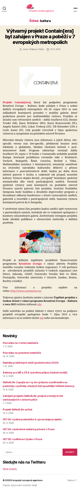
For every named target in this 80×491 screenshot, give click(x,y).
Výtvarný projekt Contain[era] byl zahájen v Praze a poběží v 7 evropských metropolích (40, 36)
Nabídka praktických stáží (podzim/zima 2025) (31, 362)
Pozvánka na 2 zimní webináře (20, 342)
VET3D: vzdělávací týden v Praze (22, 439)
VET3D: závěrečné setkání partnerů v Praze (29, 429)
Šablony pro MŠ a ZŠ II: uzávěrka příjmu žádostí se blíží (35, 372)
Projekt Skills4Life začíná (17, 409)
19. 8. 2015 (55, 49)
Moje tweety (10, 468)
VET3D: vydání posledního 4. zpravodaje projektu (32, 419)
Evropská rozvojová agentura (26, 480)
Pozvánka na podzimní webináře (22, 352)
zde (39, 304)
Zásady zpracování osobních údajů (20, 485)
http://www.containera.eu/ (26, 291)
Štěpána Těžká (36, 49)
